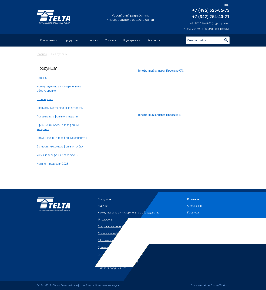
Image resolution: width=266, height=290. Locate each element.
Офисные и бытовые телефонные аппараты (125, 240)
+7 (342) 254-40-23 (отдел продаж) (210, 23)
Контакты (153, 40)
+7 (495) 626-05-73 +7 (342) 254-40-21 (211, 13)
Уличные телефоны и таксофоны (57, 155)
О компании (47, 40)
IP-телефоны (45, 99)
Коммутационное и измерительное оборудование (128, 212)
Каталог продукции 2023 (52, 163)
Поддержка (130, 40)
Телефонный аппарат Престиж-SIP (160, 115)
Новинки (42, 78)
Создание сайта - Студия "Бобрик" (210, 285)
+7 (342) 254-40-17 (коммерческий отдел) (206, 28)
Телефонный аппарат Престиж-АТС (161, 70)
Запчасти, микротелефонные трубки (60, 146)
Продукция (71, 40)
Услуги (109, 40)
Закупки (93, 40)
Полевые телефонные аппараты (57, 116)
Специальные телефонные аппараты (60, 108)
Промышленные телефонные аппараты (62, 138)
